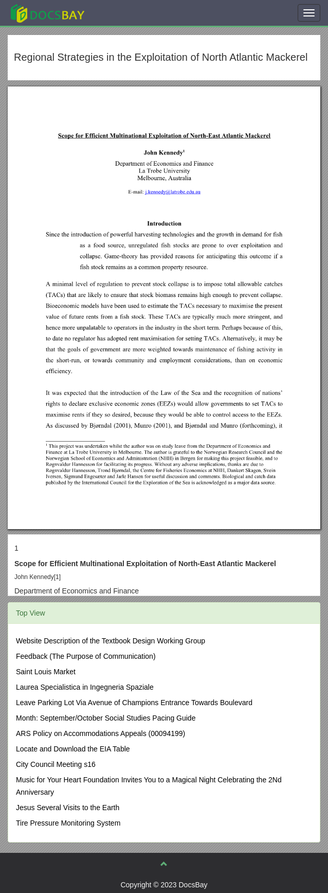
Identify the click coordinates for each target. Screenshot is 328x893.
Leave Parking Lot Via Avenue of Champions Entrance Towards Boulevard (134, 702)
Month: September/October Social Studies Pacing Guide (105, 718)
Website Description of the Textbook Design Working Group (110, 641)
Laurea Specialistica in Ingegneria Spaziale (85, 687)
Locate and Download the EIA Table (73, 749)
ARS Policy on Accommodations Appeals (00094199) (100, 733)
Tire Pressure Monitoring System (68, 823)
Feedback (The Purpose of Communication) (86, 656)
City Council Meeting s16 (56, 764)
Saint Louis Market (46, 672)
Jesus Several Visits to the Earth (67, 807)
